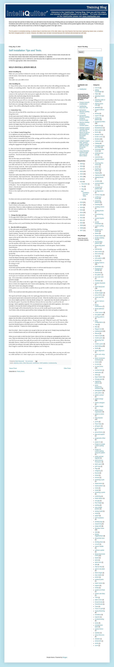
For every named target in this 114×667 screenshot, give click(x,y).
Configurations (99, 191)
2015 (81, 210)
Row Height (98, 503)
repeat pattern (99, 485)
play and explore (100, 434)
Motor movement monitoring (100, 358)
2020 (81, 179)
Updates (97, 633)
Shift (96, 532)
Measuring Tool (99, 340)
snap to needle (99, 546)
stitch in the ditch (100, 569)
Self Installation (44, 363)
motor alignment (99, 350)
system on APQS (100, 590)
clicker (97, 167)
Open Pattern (99, 377)
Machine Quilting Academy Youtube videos (84, 124)
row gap (97, 500)
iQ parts (97, 290)
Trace (96, 606)
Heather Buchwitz (100, 283)
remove (97, 477)
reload (97, 475)
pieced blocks (99, 432)
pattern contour (99, 395)
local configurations (99, 321)
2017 (81, 205)
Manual (97, 333)
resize (96, 488)
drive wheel (98, 253)
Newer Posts (13, 368)
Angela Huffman (99, 109)
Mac (96, 326)
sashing (97, 505)
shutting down (99, 542)
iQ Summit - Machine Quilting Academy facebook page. (84, 118)
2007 (81, 230)
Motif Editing (98, 346)
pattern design (99, 399)
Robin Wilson (99, 498)
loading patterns (99, 317)
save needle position (98, 508)
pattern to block (99, 414)
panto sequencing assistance (98, 386)
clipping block (99, 175)
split (96, 564)
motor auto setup (100, 354)
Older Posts (67, 368)
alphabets (98, 107)
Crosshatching (99, 214)
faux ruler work (99, 277)
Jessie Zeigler (99, 293)
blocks (97, 132)
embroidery (98, 266)
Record (97, 473)
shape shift (98, 526)
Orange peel (98, 379)
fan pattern (98, 274)
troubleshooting (53, 363)
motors (97, 362)
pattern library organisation (99, 411)
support (97, 585)
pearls (97, 421)
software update (99, 550)
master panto (99, 338)
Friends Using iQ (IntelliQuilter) (84, 103)
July (82, 186)
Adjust (97, 94)
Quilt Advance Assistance (99, 461)
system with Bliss (100, 593)
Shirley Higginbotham (99, 535)
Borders (97, 139)
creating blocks (99, 210)
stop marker (98, 575)
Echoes (97, 260)
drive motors (98, 251)
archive (97, 113)
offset (96, 374)
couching (97, 204)
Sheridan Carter (99, 528)
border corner (99, 136)
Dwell (96, 256)
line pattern (98, 314)
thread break (98, 602)
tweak (96, 623)
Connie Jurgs (99, 194)
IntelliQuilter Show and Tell (83, 107)
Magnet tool (98, 329)
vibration (97, 639)
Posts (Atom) (20, 371)
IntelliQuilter (82, 89)
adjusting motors (18, 363)
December (84, 184)
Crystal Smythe (99, 218)
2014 (81, 212)
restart (97, 490)
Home (40, 368)
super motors (99, 583)
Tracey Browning (100, 611)
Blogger (65, 657)
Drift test (97, 249)
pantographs (98, 390)
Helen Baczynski (27, 363)
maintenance (36, 363)
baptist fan (98, 125)
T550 (96, 597)
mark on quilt (98, 335)
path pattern (98, 393)
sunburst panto (99, 579)
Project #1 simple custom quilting (100, 444)
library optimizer (99, 308)
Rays (96, 468)
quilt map (97, 466)
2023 (81, 171)
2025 (81, 166)
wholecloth (98, 641)
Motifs (96, 348)
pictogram (98, 426)
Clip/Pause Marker (98, 169)
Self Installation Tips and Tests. (25, 50)
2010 (81, 223)
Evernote (97, 272)
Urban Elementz (99, 635)
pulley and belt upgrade (99, 457)
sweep (97, 587)
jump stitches (99, 295)
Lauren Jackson (99, 301)
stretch (97, 577)
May (82, 189)
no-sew (97, 364)
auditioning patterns (98, 118)
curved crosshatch (98, 222)
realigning (98, 471)
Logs (96, 324)
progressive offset (100, 438)
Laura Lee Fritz (99, 297)
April (82, 199)
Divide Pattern (99, 235)
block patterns (99, 130)
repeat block (98, 483)
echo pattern (98, 258)
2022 (81, 174)
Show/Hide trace (100, 538)
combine (97, 181)
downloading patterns (98, 242)
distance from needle (99, 230)
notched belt (98, 370)
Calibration (98, 141)
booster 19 (98, 134)
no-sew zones (99, 366)
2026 (81, 164)
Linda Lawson (99, 312)
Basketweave (99, 128)
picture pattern (99, 428)
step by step (98, 566)
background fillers (100, 121)
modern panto (99, 344)
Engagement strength (98, 269)
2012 (81, 217)
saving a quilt (99, 511)
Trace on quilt (99, 608)
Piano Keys (98, 424)
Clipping (97, 173)
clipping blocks (99, 177)
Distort (97, 233)
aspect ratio (98, 115)
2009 (81, 225)
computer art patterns (98, 187)
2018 (81, 202)
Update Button (99, 629)
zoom (96, 645)
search (97, 515)
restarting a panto (100, 492)
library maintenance (98, 305)
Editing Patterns (99, 262)
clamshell (97, 157)
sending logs (98, 521)
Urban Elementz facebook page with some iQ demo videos (84, 153)
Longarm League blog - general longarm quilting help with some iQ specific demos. (84, 145)
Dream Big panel (100, 245)
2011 (81, 220)
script (96, 513)
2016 (81, 207)
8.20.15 (97, 88)
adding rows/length (98, 90)
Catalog (97, 143)
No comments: (30, 361)
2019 (81, 181)
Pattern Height (99, 406)
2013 (81, 215)
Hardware (98, 280)
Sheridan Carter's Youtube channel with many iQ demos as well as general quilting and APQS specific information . (84, 133)
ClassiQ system (99, 159)
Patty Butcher (99, 418)
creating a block (99, 207)
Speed (97, 558)
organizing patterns (98, 382)
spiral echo (98, 562)
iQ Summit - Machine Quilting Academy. (84, 111)
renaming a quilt (99, 479)
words (96, 643)
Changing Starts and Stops (99, 146)
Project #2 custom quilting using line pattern (100, 451)
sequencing (98, 524)
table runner (98, 600)
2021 (81, 176)
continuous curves (98, 197)
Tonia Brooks (98, 604)
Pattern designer (100, 402)
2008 (81, 228)
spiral (96, 560)
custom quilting (99, 226)
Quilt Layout (98, 464)
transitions (98, 614)
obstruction (98, 372)
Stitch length (98, 573)
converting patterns (98, 201)
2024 (81, 169)
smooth (97, 544)
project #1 (98, 442)
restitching (98, 496)
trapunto (97, 617)
